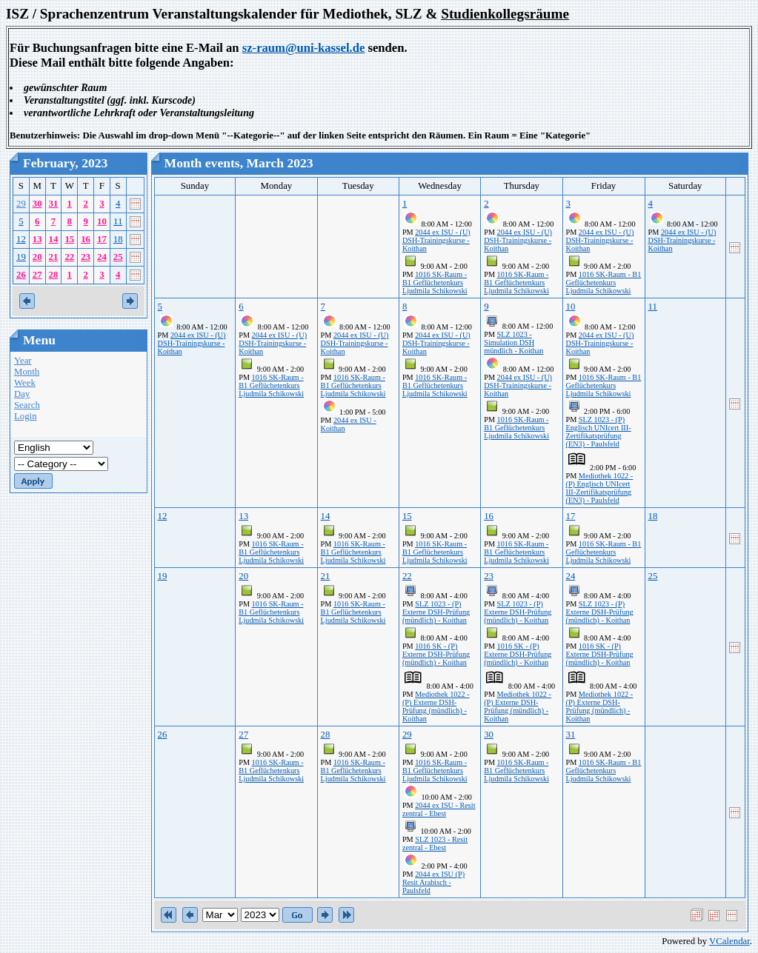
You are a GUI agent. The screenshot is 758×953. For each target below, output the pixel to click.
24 (102, 257)
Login (25, 416)
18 (118, 239)
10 (102, 221)
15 (69, 239)
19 (21, 257)
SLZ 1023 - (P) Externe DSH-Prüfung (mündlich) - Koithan (436, 612)
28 (54, 275)
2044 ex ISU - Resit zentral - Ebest (439, 809)
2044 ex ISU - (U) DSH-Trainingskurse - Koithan (436, 240)
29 (21, 203)
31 (54, 203)
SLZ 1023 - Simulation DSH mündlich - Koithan (513, 342)
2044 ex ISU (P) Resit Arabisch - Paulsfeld (433, 882)
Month (26, 372)
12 (21, 239)
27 (37, 275)
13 (37, 239)
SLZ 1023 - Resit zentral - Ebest (435, 843)
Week (25, 383)
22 (69, 257)
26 (21, 275)
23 (85, 257)
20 (37, 257)
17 (102, 239)
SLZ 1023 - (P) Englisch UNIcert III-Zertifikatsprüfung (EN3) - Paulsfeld (598, 431)
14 (54, 239)
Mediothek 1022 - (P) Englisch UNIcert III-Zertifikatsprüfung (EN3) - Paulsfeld (600, 488)
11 (117, 221)
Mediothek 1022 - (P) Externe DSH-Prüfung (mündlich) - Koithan (436, 706)
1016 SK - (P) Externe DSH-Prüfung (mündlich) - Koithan (436, 654)
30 (37, 203)
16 (85, 239)
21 (54, 257)
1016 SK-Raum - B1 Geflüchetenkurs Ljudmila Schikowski (435, 282)
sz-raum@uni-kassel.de (303, 48)
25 (118, 257)
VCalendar (729, 941)
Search (27, 405)
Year (23, 360)
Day (22, 394)
